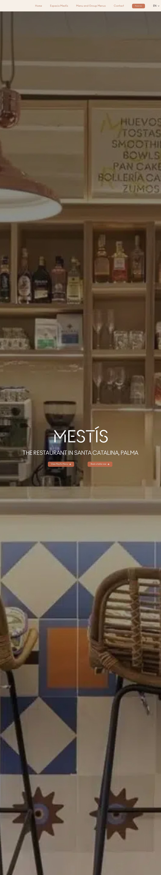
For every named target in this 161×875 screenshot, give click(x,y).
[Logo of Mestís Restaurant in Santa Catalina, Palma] (15, 3)
